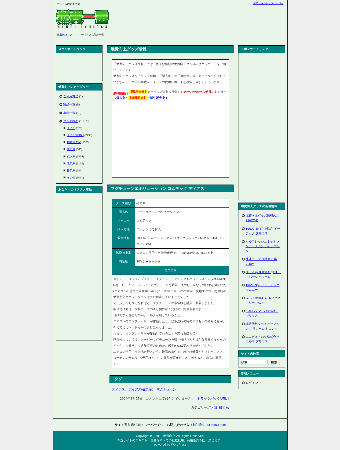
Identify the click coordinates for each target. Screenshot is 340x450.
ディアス (118, 389)
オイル (71, 128)
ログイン (252, 383)
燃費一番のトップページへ (268, 3)
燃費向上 (169, 436)
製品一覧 (69, 104)
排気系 (71, 170)
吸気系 (71, 163)
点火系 (71, 156)
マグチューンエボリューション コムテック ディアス (158, 188)
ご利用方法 (70, 96)
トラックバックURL (212, 398)
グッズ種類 (70, 121)
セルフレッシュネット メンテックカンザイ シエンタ (263, 246)
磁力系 (224, 407)
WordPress (178, 444)
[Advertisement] (152, 139)
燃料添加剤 (74, 142)
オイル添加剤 (75, 135)
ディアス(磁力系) (141, 389)
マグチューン (166, 389)
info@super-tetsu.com (209, 425)
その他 (71, 177)
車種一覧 (69, 113)
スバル (213, 407)
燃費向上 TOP (65, 34)
